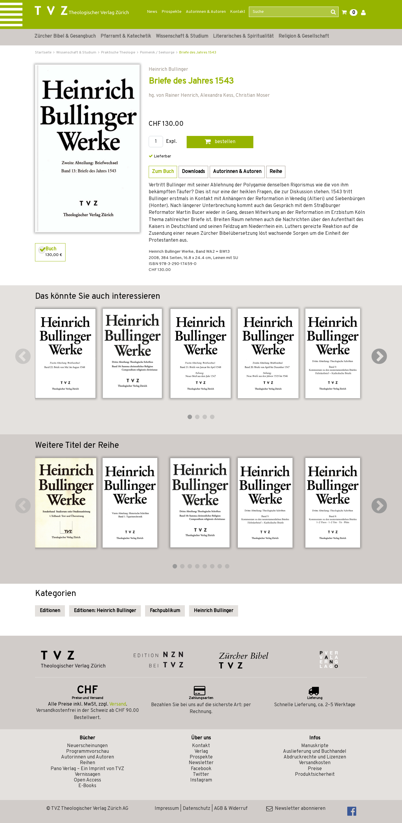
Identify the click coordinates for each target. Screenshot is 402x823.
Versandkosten (315, 763)
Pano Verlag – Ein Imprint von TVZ (87, 769)
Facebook (201, 769)
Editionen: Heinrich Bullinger (105, 611)
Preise (315, 769)
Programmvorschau (87, 752)
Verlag (201, 752)
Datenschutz (196, 809)
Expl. (171, 142)
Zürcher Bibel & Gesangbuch (65, 36)
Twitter (201, 775)
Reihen (87, 763)
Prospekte (172, 11)
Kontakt (237, 11)
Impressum (167, 809)
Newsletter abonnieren (295, 809)
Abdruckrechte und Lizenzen (315, 757)
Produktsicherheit (315, 775)
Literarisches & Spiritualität (243, 36)
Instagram (201, 780)
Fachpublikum (165, 611)
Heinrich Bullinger (213, 611)
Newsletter (201, 763)
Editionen (50, 611)
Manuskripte (314, 746)
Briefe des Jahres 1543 (197, 52)
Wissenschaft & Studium (182, 36)
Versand (117, 704)
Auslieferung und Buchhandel (314, 752)
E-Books (87, 786)
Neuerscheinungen (87, 746)
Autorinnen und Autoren (87, 757)
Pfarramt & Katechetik (125, 36)
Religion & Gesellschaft (303, 36)
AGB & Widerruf (231, 809)
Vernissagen (87, 775)
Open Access (87, 780)
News (152, 11)
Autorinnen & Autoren (206, 11)
